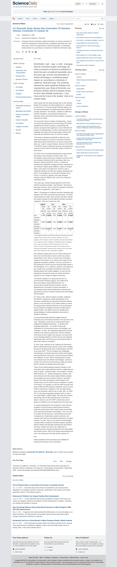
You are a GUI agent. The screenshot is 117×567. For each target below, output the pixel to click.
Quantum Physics (22, 79)
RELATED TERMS (18, 101)
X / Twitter (50, 550)
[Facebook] (23, 52)
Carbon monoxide (22, 120)
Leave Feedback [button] (83, 549)
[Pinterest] (29, 52)
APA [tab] (61, 461)
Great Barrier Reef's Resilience (85, 65)
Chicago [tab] (69, 461)
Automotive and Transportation (21, 72)
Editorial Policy (74, 557)
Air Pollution (20, 90)
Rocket (18, 133)
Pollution (19, 94)
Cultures (78, 103)
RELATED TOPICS (18, 59)
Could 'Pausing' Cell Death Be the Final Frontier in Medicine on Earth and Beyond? (89, 127)
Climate (78, 94)
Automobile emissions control (23, 107)
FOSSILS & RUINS (80, 97)
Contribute (47, 557)
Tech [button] (28, 18)
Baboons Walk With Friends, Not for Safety (89, 58)
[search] (102, 18)
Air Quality (19, 87)
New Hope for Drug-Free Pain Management (89, 37)
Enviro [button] (35, 18)
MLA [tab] (55, 461)
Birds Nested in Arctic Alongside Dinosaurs (89, 123)
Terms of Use (84, 557)
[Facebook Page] (83, 3)
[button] (87, 24)
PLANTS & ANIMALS (80, 74)
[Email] (36, 52)
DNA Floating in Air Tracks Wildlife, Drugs (88, 55)
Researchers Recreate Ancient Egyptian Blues (90, 150)
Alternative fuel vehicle (23, 111)
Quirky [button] (52, 18)
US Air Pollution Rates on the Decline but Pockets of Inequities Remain (38, 485)
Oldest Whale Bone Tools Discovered (87, 153)
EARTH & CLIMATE (80, 85)
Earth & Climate (18, 83)
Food (77, 83)
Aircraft (18, 130)
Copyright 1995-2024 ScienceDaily (25, 560)
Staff (41, 557)
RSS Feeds (18, 552)
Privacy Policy (64, 557)
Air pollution (20, 123)
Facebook (50, 547)
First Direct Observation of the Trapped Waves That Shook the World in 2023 (90, 134)
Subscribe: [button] (93, 4)
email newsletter (67, 11)
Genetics (79, 77)
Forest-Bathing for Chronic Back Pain (87, 43)
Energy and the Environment (84, 91)
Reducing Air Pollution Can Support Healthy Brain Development (36, 496)
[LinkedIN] (32, 52)
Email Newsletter (20, 549)
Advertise (55, 557)
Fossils (78, 100)
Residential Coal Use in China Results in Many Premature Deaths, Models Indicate (42, 520)
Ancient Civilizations (82, 106)
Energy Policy (20, 76)
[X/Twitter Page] (87, 3)
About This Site (33, 557)
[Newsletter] (102, 3)
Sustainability (80, 89)
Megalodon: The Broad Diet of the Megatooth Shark (89, 156)
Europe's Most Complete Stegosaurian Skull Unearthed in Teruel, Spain (89, 138)
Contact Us (81, 552)
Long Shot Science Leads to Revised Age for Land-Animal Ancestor (89, 119)
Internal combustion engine (22, 115)
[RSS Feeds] (99, 3)
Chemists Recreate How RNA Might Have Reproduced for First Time (88, 143)
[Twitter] (26, 52)
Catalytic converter (22, 126)
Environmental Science (23, 97)
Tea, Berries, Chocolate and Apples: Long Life (89, 40)
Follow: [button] (78, 4)
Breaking (78, 28)
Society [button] (44, 18)
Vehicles (18, 67)
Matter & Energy (18, 63)
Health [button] (20, 18)
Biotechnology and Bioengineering (86, 80)
